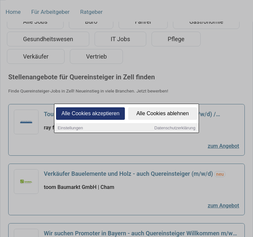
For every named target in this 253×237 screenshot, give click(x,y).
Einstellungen (70, 128)
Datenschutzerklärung (175, 128)
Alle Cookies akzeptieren (90, 114)
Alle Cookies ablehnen (162, 114)
